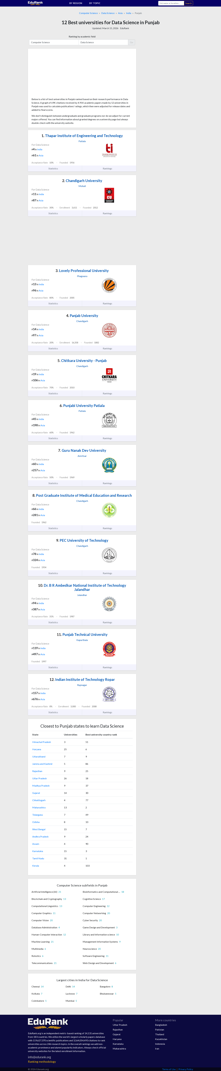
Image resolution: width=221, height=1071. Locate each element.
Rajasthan (37, 771)
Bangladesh (161, 1024)
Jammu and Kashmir (42, 763)
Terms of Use (169, 1069)
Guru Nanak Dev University (82, 450)
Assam (35, 843)
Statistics (54, 168)
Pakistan (159, 1029)
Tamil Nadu (38, 858)
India (128, 13)
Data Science (108, 13)
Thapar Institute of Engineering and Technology (82, 135)
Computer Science (88, 13)
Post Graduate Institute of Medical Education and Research (82, 495)
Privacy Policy (185, 1069)
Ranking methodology (42, 1061)
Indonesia (160, 1043)
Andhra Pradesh (40, 836)
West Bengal (38, 829)
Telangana (37, 814)
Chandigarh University (82, 180)
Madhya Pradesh (41, 785)
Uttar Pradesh (39, 778)
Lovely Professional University (82, 270)
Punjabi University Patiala (82, 405)
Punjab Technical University (82, 634)
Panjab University (82, 315)
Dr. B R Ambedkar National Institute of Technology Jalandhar (82, 587)
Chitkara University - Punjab (82, 360)
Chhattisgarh (39, 800)
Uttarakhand (38, 756)
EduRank (124, 28)
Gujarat (36, 792)
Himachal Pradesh (41, 742)
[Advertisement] (54, 74)
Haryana (36, 749)
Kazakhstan (161, 1039)
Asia (120, 13)
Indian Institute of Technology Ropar (82, 679)
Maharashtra (39, 807)
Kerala (35, 865)
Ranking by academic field (82, 36)
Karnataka (37, 851)
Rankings (109, 168)
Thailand (159, 1034)
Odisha (36, 822)
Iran (157, 1048)
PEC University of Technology (82, 540)
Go (131, 42)
